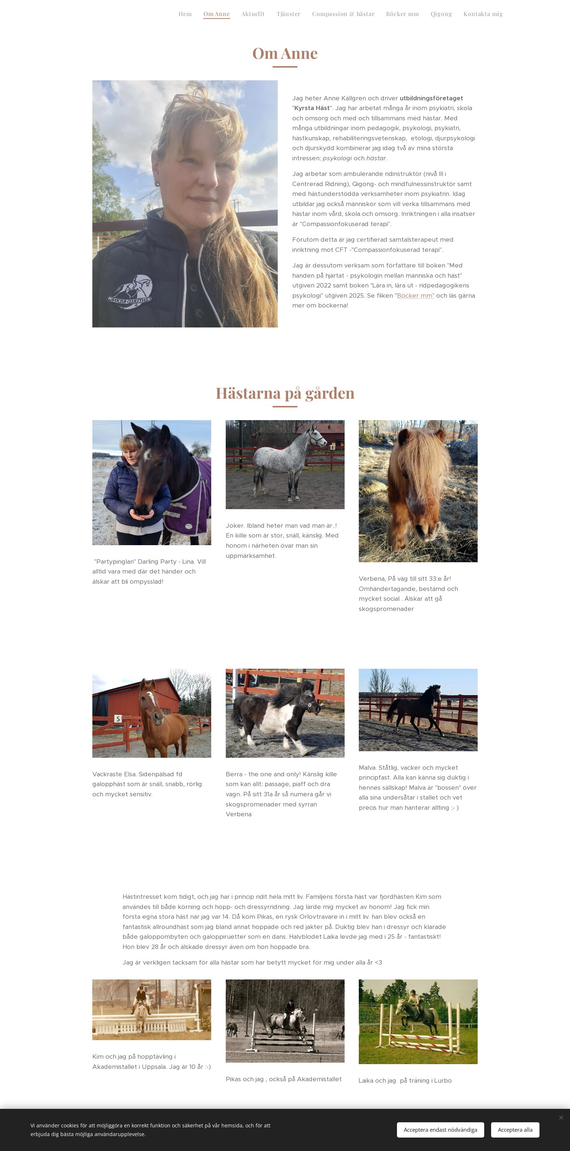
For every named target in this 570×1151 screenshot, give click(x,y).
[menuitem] (424, 15)
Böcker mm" (415, 295)
